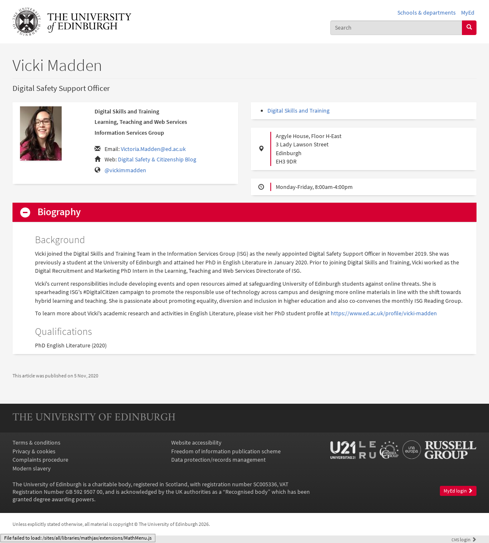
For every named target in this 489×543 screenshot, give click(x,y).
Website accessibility (196, 442)
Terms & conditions (36, 442)
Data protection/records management (218, 459)
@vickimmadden (125, 170)
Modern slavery (31, 468)
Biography (59, 212)
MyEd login (458, 491)
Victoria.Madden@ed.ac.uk (153, 149)
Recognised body (246, 491)
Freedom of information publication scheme (226, 451)
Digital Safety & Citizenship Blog (157, 159)
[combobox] (396, 27)
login (464, 540)
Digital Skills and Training (298, 110)
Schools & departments (426, 12)
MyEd (467, 12)
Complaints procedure (40, 459)
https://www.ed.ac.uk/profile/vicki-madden (384, 313)
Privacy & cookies (33, 451)
